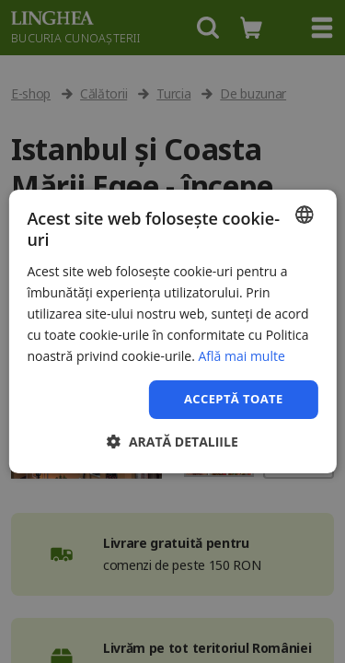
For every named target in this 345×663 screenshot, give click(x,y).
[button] (172, 441)
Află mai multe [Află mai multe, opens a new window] (241, 356)
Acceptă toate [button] (233, 398)
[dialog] (172, 331)
